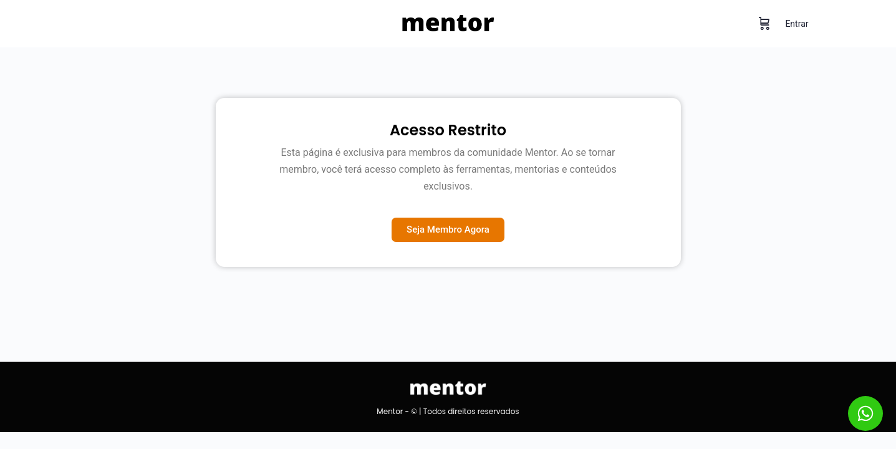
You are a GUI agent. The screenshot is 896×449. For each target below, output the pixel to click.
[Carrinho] (764, 23)
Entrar (796, 24)
